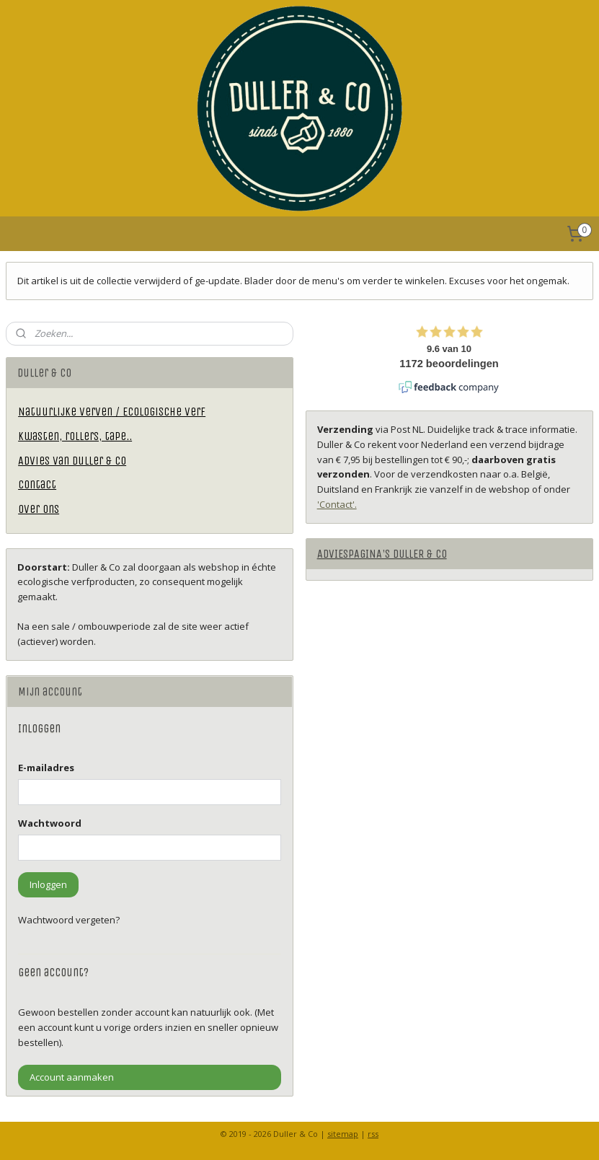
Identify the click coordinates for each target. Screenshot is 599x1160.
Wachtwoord (49, 823)
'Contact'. (337, 504)
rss (373, 1133)
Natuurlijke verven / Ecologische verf (111, 411)
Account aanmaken (72, 1077)
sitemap (342, 1133)
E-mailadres (46, 767)
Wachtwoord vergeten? (69, 919)
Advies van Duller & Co (72, 460)
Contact (37, 484)
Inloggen (48, 884)
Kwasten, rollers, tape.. (75, 436)
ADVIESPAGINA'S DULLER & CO (382, 554)
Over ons (38, 509)
